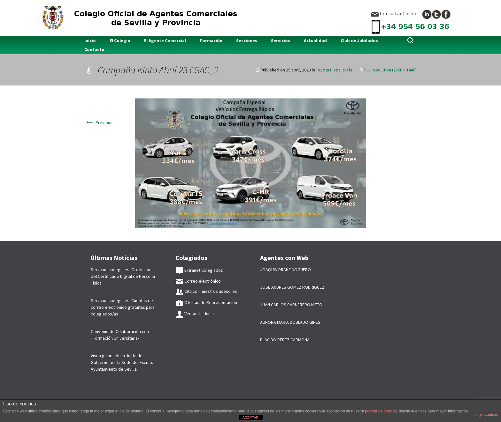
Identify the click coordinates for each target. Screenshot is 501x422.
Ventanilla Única (194, 313)
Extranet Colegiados (199, 270)
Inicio (90, 40)
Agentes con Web (284, 258)
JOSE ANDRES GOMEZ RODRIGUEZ (292, 287)
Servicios (280, 40)
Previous (98, 122)
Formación (211, 40)
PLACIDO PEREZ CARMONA (285, 340)
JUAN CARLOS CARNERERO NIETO (291, 304)
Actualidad (315, 40)
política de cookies (381, 411)
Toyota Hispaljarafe (334, 70)
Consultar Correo (394, 13)
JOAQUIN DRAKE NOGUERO (285, 269)
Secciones (246, 40)
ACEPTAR (250, 417)
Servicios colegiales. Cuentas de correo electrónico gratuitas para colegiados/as (123, 307)
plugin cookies (486, 414)
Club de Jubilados (359, 40)
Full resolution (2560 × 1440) (390, 70)
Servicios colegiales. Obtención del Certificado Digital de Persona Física (123, 276)
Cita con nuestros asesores (206, 291)
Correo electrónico (198, 281)
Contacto (94, 49)
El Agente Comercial (165, 40)
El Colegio (120, 40)
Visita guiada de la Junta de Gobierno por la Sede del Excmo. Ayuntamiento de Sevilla (122, 362)
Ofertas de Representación (206, 302)
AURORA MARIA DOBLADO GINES (290, 322)
